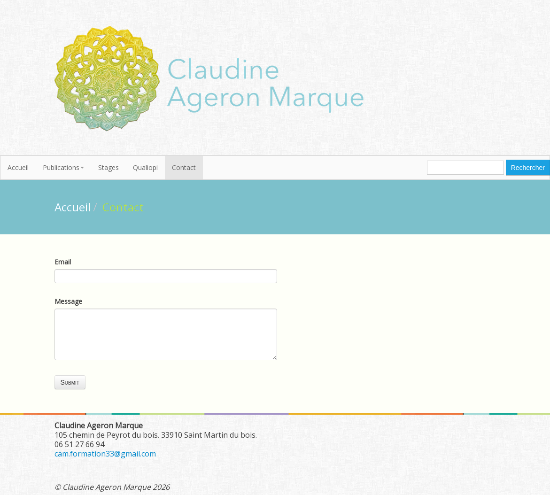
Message (68, 301)
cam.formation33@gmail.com (105, 454)
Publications (63, 167)
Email (62, 261)
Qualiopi (145, 167)
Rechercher (528, 167)
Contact (184, 167)
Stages (108, 167)
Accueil (18, 167)
